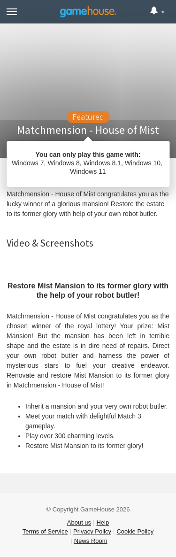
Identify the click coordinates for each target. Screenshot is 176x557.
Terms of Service (45, 531)
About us (79, 522)
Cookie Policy (134, 531)
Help (102, 522)
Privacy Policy (92, 531)
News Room (90, 540)
